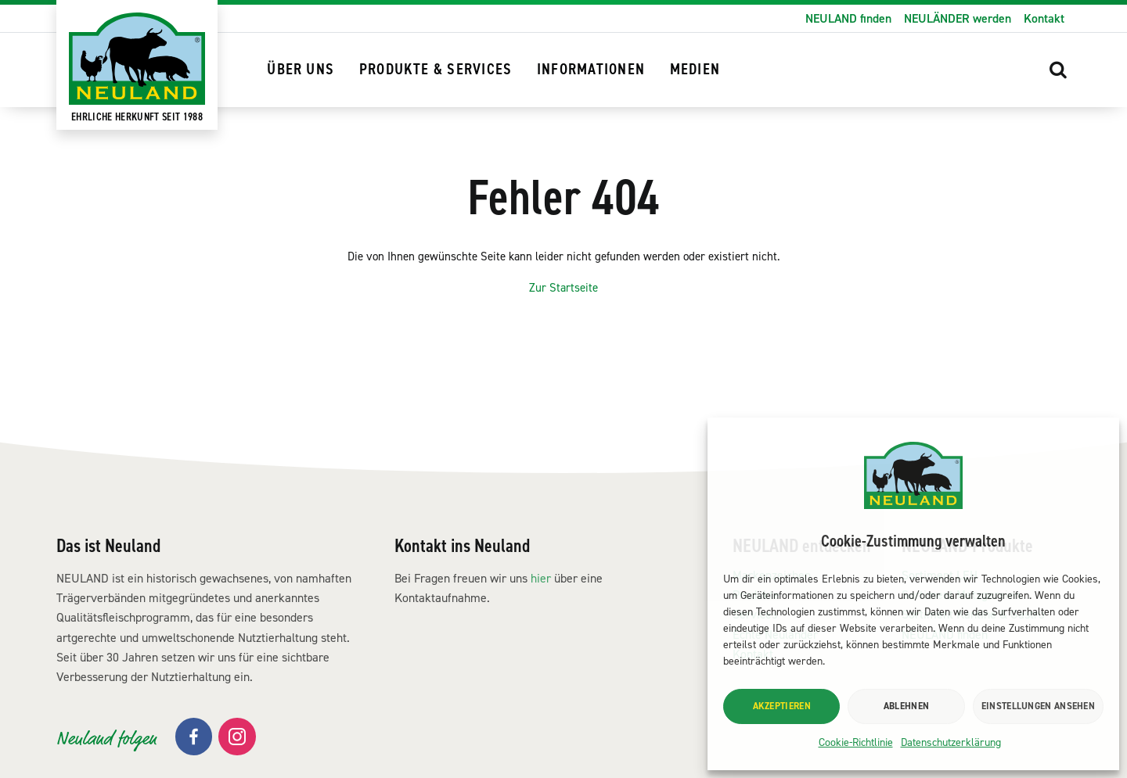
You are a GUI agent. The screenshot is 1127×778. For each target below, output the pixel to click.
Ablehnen (906, 706)
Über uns (300, 69)
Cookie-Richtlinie (856, 742)
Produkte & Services (436, 69)
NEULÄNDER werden (957, 18)
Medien (695, 69)
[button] (1057, 69)
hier (541, 637)
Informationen (591, 69)
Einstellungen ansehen (1038, 706)
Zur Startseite (564, 348)
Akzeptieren (782, 706)
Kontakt (1044, 18)
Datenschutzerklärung (951, 742)
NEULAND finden (848, 18)
